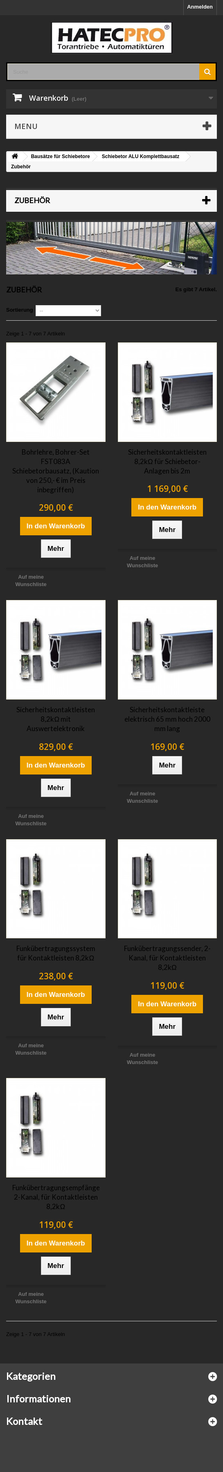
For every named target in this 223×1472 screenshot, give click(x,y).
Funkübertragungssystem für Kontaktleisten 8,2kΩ (55, 953)
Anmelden (200, 7)
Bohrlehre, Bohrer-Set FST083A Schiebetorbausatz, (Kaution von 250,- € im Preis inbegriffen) (55, 471)
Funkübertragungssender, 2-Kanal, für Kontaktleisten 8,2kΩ (167, 958)
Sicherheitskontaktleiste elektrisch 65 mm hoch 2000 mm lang (167, 719)
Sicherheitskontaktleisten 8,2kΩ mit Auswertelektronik (55, 719)
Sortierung (19, 310)
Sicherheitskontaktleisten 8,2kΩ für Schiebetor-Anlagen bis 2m (167, 461)
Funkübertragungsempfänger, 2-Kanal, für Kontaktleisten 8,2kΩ (55, 1197)
